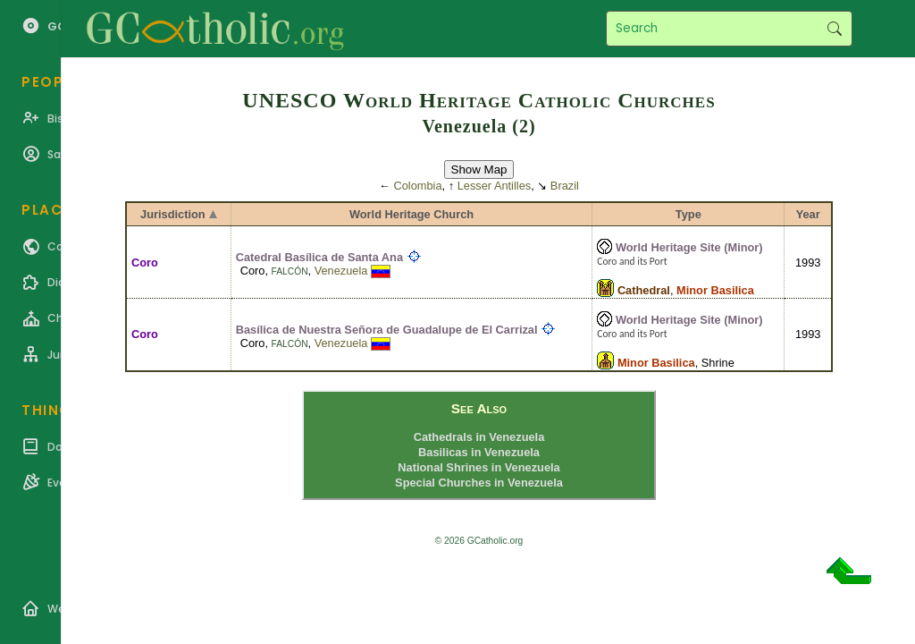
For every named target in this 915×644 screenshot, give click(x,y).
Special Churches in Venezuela (479, 482)
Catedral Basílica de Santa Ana (319, 257)
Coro (144, 262)
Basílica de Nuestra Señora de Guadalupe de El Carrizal (387, 329)
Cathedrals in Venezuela (479, 437)
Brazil (564, 185)
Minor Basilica (715, 290)
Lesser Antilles (495, 185)
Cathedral (643, 290)
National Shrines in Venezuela (478, 467)
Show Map (479, 169)
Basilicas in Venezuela (479, 452)
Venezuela (341, 270)
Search (834, 28)
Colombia (418, 185)
